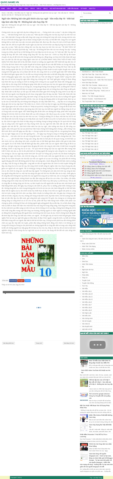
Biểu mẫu (85, 256)
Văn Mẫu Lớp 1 (87, 291)
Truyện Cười (86, 280)
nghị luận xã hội (87, 329)
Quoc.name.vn (10, 2)
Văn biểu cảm (86, 315)
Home (3, 8)
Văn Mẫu (85, 288)
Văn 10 (32, 8)
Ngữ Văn (85, 272)
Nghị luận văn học (88, 269)
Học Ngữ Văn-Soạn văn (57, 8)
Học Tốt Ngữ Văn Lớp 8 (89, 138)
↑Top (90, 477)
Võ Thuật (84, 8)
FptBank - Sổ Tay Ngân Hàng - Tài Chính (95, 88)
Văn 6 (9, 8)
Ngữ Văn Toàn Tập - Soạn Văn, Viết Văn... (95, 74)
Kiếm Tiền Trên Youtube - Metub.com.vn (94, 85)
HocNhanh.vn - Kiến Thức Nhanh (92, 72)
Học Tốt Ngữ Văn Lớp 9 (89, 141)
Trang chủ (39, 343)
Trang (100, 477)
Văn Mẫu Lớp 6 (87, 302)
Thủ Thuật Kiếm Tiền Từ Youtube (92, 101)
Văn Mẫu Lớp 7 (87, 305)
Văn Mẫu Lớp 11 (87, 297)
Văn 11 (39, 8)
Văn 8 (20, 8)
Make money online (88, 249)
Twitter (27, 280)
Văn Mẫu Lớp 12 (87, 299)
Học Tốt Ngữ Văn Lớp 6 (89, 133)
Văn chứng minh (87, 318)
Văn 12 (45, 8)
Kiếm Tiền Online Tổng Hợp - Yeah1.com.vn (96, 90)
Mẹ (83, 267)
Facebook (13, 280)
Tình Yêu (85, 286)
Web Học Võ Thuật (88, 93)
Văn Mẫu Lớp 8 (87, 307)
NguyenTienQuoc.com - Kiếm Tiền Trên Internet (97, 80)
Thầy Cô (84, 277)
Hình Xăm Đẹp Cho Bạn (89, 82)
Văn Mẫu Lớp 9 (87, 310)
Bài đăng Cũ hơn (69, 343)
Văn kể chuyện (86, 321)
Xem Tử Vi (92, 8)
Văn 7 (14, 8)
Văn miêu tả (86, 324)
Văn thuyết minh (87, 326)
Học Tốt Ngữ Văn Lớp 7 (89, 135)
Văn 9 (26, 8)
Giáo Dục (85, 261)
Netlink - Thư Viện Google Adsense (93, 96)
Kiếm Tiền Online (73, 8)
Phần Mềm (85, 275)
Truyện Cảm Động (88, 283)
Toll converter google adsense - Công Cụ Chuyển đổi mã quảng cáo (100, 396)
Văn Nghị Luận (86, 313)
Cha (83, 259)
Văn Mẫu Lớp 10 (87, 294)
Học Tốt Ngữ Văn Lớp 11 (90, 146)
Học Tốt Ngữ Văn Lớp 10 (90, 144)
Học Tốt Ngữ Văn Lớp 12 (90, 149)
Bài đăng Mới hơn (8, 343)
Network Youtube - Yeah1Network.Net (94, 99)
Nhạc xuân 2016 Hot (88, 243)
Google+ (21, 280)
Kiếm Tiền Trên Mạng (89, 246)
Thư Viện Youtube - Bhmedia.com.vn (93, 77)
